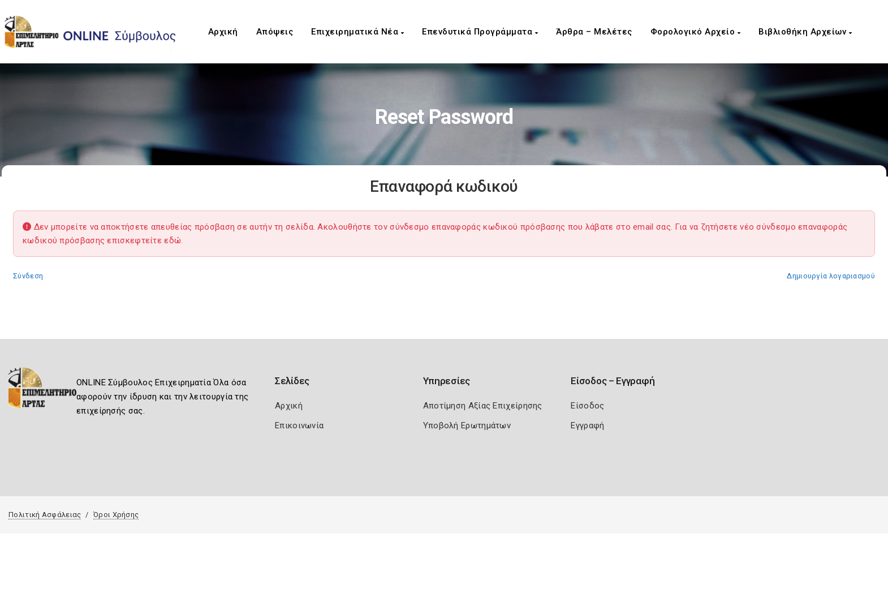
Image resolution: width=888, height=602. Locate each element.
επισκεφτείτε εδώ (144, 240)
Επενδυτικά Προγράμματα (480, 32)
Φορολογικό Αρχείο (695, 32)
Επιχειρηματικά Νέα (357, 32)
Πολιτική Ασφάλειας (44, 514)
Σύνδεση (28, 276)
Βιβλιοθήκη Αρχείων (805, 32)
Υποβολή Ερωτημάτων (467, 425)
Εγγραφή (587, 425)
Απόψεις (275, 32)
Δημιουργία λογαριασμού (831, 276)
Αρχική (223, 32)
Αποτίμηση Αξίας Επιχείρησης (482, 406)
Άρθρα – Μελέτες (594, 32)
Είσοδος (587, 406)
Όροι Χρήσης (116, 514)
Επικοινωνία (299, 425)
